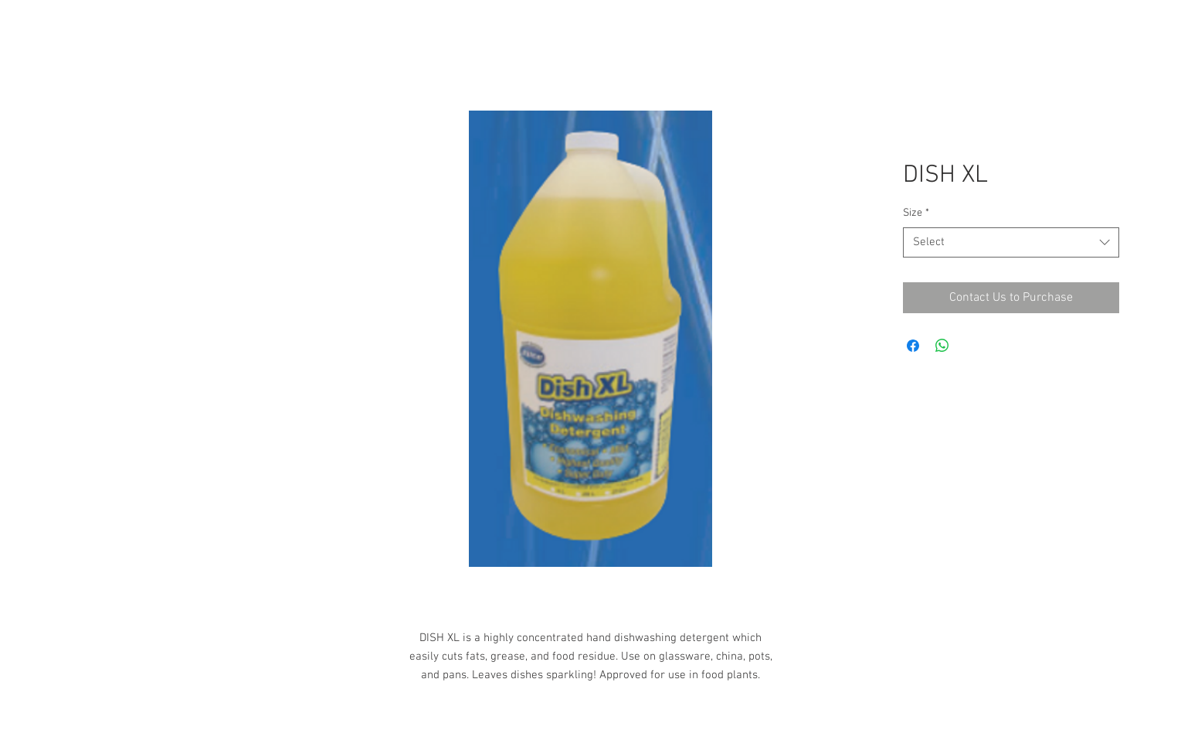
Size (916, 213)
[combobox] (1011, 242)
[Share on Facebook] (913, 345)
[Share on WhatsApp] (942, 345)
